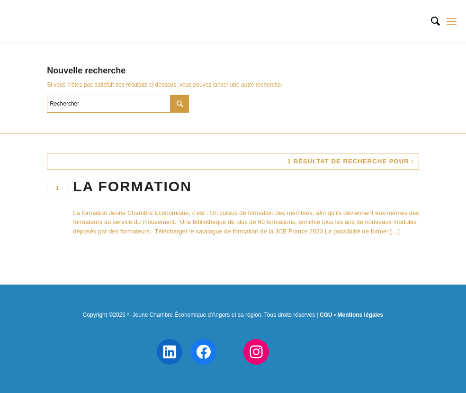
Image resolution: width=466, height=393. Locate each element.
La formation (132, 186)
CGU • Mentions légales (351, 315)
